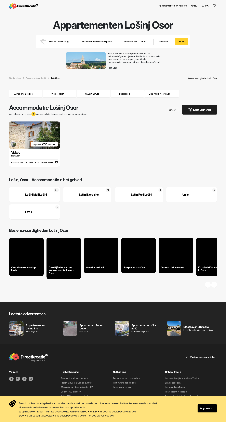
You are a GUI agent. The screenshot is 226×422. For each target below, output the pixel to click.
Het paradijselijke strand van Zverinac (183, 378)
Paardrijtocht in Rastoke (176, 391)
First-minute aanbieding (124, 383)
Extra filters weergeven (162, 94)
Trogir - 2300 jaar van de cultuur (76, 383)
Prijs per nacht (59, 94)
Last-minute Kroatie (122, 387)
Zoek (181, 41)
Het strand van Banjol (175, 387)
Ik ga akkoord (207, 408)
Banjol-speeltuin (173, 383)
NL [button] (194, 5)
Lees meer (113, 68)
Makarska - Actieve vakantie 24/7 (77, 387)
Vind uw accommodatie (200, 357)
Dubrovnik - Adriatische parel (74, 378)
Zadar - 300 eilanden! (71, 391)
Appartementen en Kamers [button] (173, 5)
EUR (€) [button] (205, 5)
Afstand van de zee (25, 94)
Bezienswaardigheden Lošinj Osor (202, 78)
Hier (90, 411)
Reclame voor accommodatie (126, 378)
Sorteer (173, 110)
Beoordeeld (124, 94)
